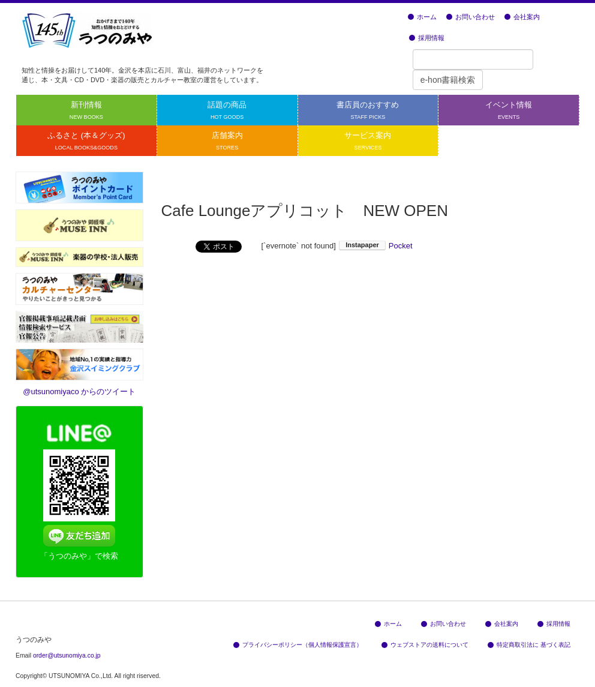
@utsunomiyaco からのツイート (79, 391)
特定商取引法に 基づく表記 (529, 644)
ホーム (422, 16)
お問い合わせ (470, 16)
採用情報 (426, 37)
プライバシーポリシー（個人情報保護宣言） (297, 644)
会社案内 (522, 16)
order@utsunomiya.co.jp (67, 655)
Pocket (401, 245)
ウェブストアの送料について (424, 644)
